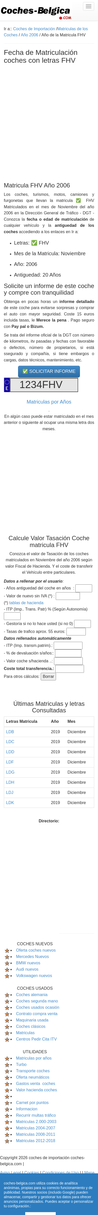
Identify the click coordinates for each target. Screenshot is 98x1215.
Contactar (54, 1179)
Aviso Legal (11, 1173)
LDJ (9, 792)
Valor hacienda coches (36, 1090)
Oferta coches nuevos (36, 950)
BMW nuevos (28, 963)
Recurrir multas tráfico (36, 1115)
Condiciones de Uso (61, 1173)
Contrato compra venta (37, 1014)
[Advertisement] (49, 122)
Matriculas (25, 1033)
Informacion (26, 1109)
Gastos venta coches (35, 1083)
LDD (10, 752)
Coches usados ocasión (37, 1007)
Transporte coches (33, 1071)
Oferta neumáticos (32, 1077)
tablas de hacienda (26, 603)
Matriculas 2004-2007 (35, 1128)
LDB (10, 732)
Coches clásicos (31, 1026)
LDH (10, 782)
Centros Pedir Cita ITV (36, 1039)
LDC (10, 742)
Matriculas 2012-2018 (35, 1141)
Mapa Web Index (28, 1179)
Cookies (32, 1173)
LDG (10, 772)
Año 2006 (29, 35)
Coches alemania (32, 995)
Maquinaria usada (32, 1020)
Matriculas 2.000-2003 (36, 1122)
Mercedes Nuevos (32, 956)
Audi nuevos (27, 969)
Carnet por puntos (32, 1102)
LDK (10, 803)
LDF (10, 762)
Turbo (21, 1064)
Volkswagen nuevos (34, 975)
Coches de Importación (34, 29)
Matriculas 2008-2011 (35, 1134)
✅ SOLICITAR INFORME (49, 371)
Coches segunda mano (37, 1001)
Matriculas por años (34, 1058)
